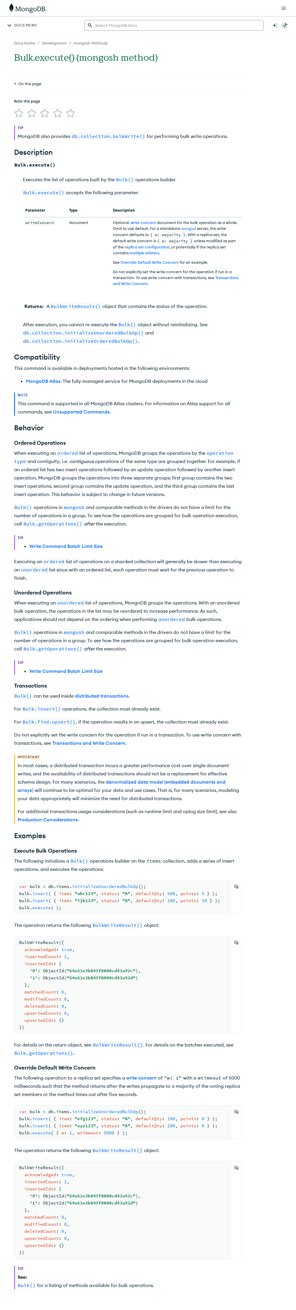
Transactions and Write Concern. (89, 743)
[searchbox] (174, 25)
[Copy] (236, 886)
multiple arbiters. (145, 253)
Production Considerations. (48, 820)
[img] (19, 113)
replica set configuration (147, 247)
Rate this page (27, 101)
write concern (143, 222)
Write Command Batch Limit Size (66, 546)
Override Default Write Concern (150, 262)
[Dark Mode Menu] (285, 25)
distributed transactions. (102, 696)
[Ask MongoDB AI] (275, 25)
